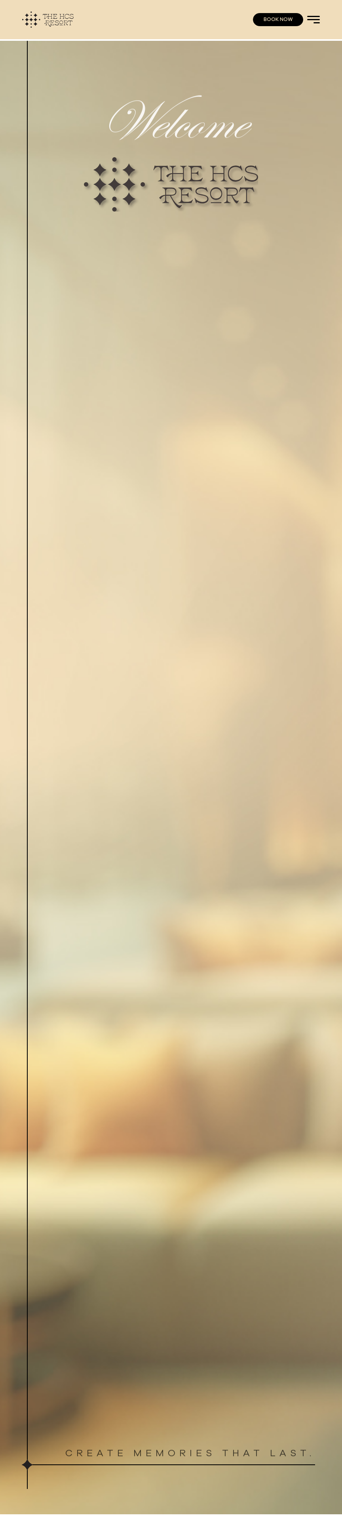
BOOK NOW (278, 19)
